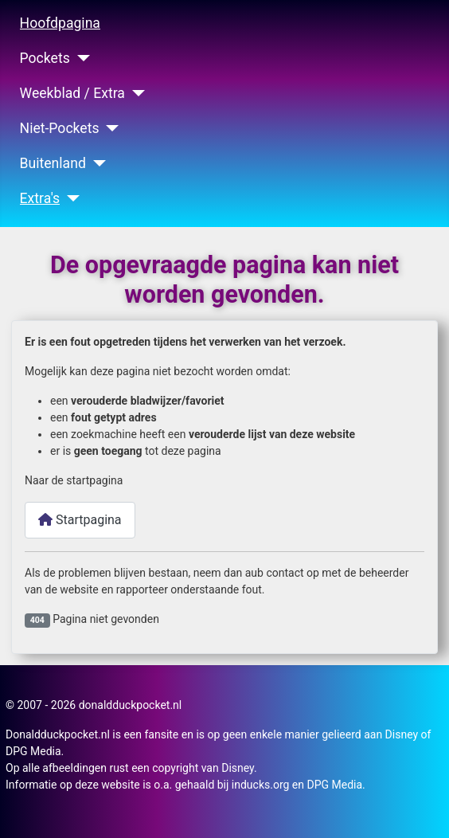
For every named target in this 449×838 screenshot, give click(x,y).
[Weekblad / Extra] (135, 93)
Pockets (45, 58)
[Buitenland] (96, 163)
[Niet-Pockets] (109, 128)
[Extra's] (70, 198)
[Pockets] (80, 58)
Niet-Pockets (60, 128)
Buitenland (53, 163)
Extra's (40, 198)
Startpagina (80, 519)
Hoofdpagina (60, 23)
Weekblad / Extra (72, 93)
